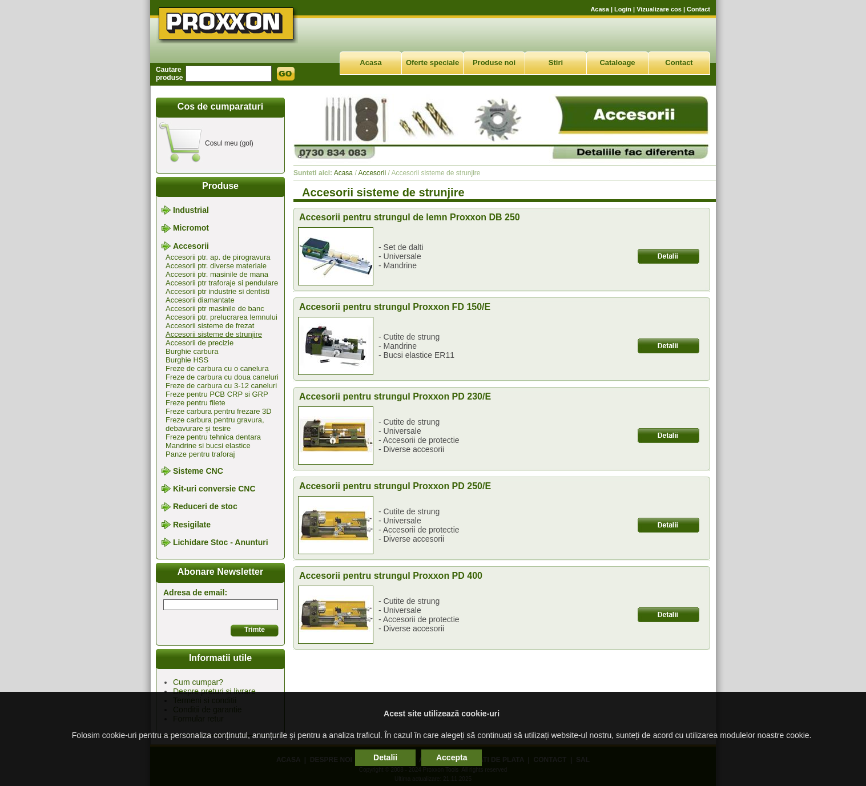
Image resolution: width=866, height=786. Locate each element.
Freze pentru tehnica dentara (213, 437)
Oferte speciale (432, 62)
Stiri (556, 62)
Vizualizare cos (659, 9)
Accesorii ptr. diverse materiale (216, 265)
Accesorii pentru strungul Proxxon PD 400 (390, 576)
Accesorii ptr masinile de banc (215, 308)
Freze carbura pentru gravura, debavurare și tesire (215, 424)
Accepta (451, 757)
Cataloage (617, 62)
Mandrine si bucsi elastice (208, 445)
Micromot (191, 228)
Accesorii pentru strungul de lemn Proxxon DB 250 (409, 217)
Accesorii (191, 246)
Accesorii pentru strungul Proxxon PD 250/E (395, 486)
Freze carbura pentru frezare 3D (219, 411)
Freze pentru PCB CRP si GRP (217, 394)
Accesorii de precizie (199, 342)
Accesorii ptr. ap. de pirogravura (218, 257)
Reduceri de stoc (205, 506)
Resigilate (192, 524)
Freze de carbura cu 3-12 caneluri (221, 385)
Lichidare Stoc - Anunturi (220, 542)
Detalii (385, 757)
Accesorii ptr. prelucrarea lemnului (221, 317)
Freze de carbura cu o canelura (217, 368)
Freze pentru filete (195, 402)
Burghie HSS (187, 360)
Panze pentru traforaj (200, 454)
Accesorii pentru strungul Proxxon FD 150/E (394, 307)
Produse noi (494, 62)
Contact (698, 9)
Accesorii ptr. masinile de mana (217, 274)
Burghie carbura (192, 351)
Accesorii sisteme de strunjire (214, 334)
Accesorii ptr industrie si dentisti (217, 291)
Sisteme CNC (198, 470)
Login (622, 9)
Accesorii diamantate (200, 300)
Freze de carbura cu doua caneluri (222, 377)
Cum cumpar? (198, 682)
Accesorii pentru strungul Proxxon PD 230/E (395, 396)
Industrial (191, 210)
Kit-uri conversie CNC (214, 488)
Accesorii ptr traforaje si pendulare (222, 283)
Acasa (599, 9)
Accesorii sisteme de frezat (210, 325)
